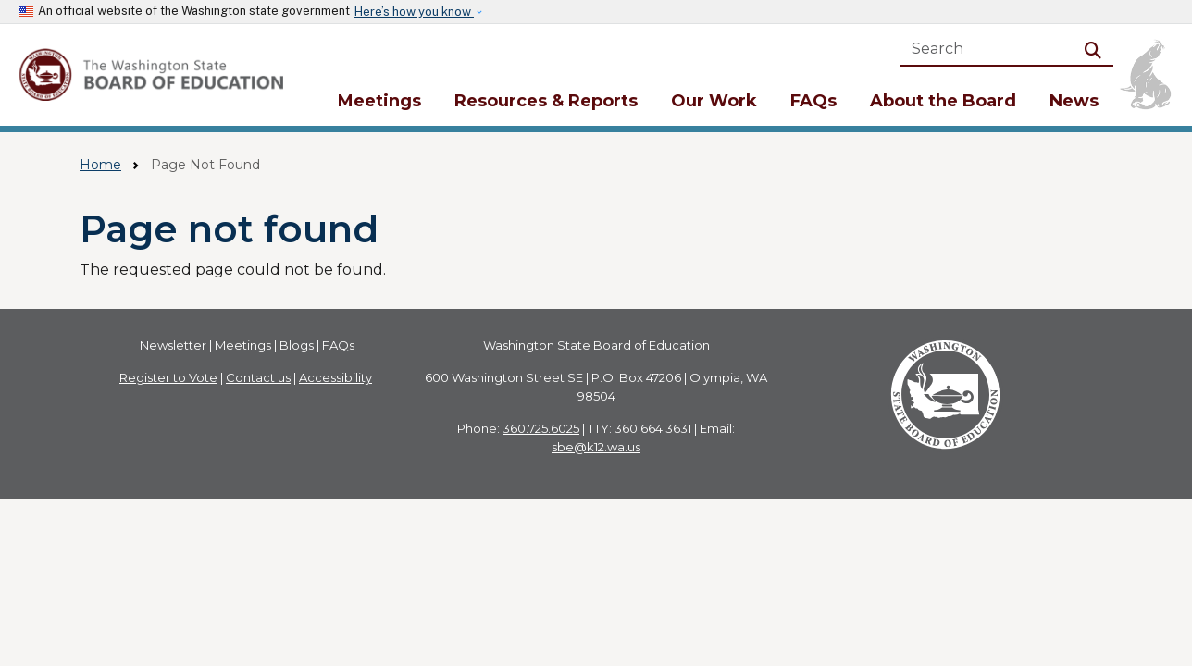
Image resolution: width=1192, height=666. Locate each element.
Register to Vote (168, 377)
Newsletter (173, 345)
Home (100, 164)
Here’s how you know (414, 11)
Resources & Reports (546, 101)
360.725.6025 (541, 428)
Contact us (258, 377)
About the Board (943, 101)
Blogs (296, 345)
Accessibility (335, 377)
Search (1096, 48)
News (1074, 101)
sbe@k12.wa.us (596, 446)
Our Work (714, 101)
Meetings (379, 101)
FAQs (813, 101)
